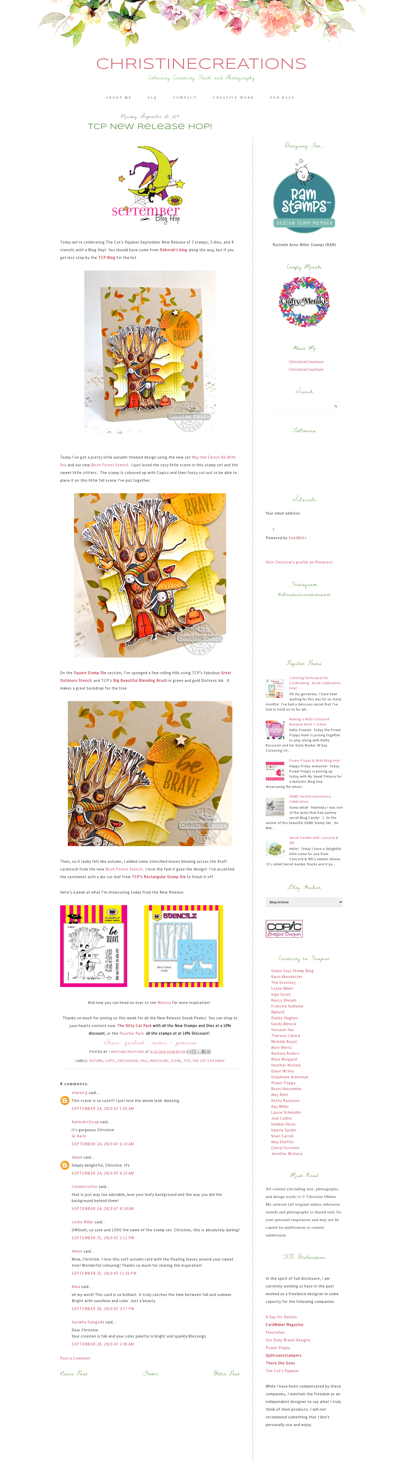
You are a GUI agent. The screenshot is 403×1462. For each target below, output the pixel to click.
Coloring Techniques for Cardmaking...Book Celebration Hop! (315, 683)
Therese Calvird (285, 1035)
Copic (110, 1061)
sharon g (80, 1092)
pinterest (186, 1042)
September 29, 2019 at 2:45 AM (103, 1344)
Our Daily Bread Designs (288, 1340)
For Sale (282, 97)
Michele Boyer (284, 1041)
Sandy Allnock (283, 1023)
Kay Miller (280, 1106)
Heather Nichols (286, 1065)
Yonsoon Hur (282, 1029)
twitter (160, 1042)
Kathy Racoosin (285, 1100)
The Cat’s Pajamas (209, 1061)
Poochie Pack (132, 1033)
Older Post (227, 1373)
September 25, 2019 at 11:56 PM (104, 1273)
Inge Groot (281, 994)
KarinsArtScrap (85, 1121)
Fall (144, 1061)
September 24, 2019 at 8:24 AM (103, 1208)
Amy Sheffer (282, 1141)
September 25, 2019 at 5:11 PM (103, 1237)
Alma (76, 1286)
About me (119, 97)
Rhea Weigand (284, 1059)
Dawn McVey (282, 1071)
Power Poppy (283, 1082)
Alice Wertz (281, 1047)
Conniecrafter (85, 1186)
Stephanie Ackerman (290, 1076)
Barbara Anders (285, 1053)
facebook (134, 1042)
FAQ (152, 97)
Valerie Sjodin (283, 1130)
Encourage (128, 1061)
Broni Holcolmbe (286, 1088)
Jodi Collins (281, 1118)
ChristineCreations (201, 64)
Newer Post (74, 1373)
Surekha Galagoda (88, 1322)
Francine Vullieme (287, 1006)
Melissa (164, 1002)
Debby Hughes (284, 1017)
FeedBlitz (298, 537)
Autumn (96, 1061)
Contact (185, 97)
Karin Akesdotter (287, 976)
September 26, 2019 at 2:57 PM (103, 1308)
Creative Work (233, 97)
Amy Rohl (279, 1094)
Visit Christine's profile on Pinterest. (300, 562)
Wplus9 (277, 1012)
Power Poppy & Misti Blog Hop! (315, 760)
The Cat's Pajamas (282, 1370)
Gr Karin (79, 1136)
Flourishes (275, 1332)
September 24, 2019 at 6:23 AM (103, 1173)
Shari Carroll (282, 1136)
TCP (187, 1061)
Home (150, 1373)
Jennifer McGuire (287, 1153)
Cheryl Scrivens (285, 1147)
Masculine (159, 1061)
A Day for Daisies (281, 1316)
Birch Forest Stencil (109, 464)
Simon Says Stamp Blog (292, 970)
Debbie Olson (283, 1124)
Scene (176, 1061)
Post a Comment (75, 1358)
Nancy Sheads (284, 1000)
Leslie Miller (83, 1221)
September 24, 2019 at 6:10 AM (103, 1143)
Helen (77, 1157)
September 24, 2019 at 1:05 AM (103, 1108)
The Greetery (283, 982)
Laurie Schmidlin (286, 1112)
